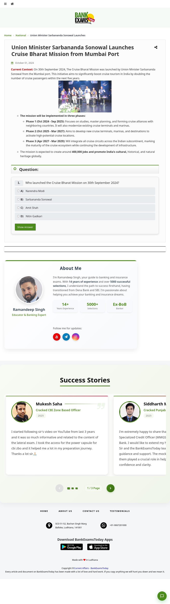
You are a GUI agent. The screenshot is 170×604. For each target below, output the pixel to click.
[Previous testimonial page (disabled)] (59, 513)
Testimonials (120, 535)
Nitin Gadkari (29, 216)
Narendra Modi (31, 191)
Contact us (91, 535)
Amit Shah (27, 208)
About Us (65, 535)
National (21, 35)
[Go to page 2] (72, 513)
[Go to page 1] (68, 513)
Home (8, 35)
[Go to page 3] (76, 513)
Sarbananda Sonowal (34, 199)
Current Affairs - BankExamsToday (91, 593)
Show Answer (25, 227)
